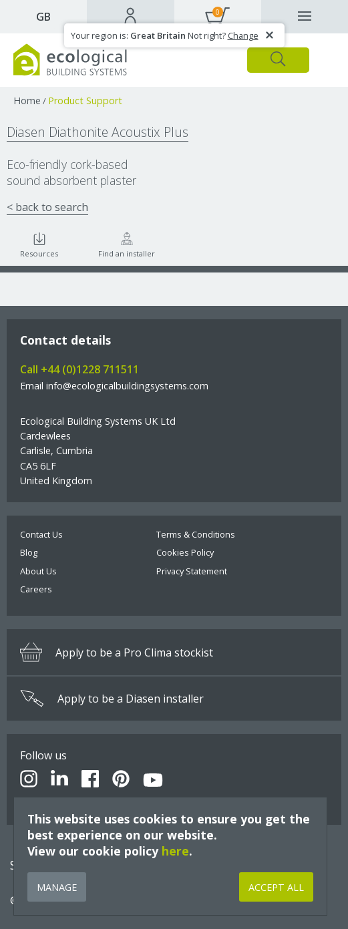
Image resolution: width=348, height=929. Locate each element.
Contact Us (41, 534)
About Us (38, 571)
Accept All (276, 887)
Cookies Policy (185, 552)
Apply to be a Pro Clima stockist (116, 652)
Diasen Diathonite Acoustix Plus (97, 132)
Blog (28, 552)
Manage (57, 887)
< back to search (47, 207)
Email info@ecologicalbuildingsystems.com (114, 385)
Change (243, 35)
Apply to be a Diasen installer (112, 698)
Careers (36, 589)
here (175, 851)
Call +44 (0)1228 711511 (79, 369)
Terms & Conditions (195, 534)
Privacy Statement (191, 571)
